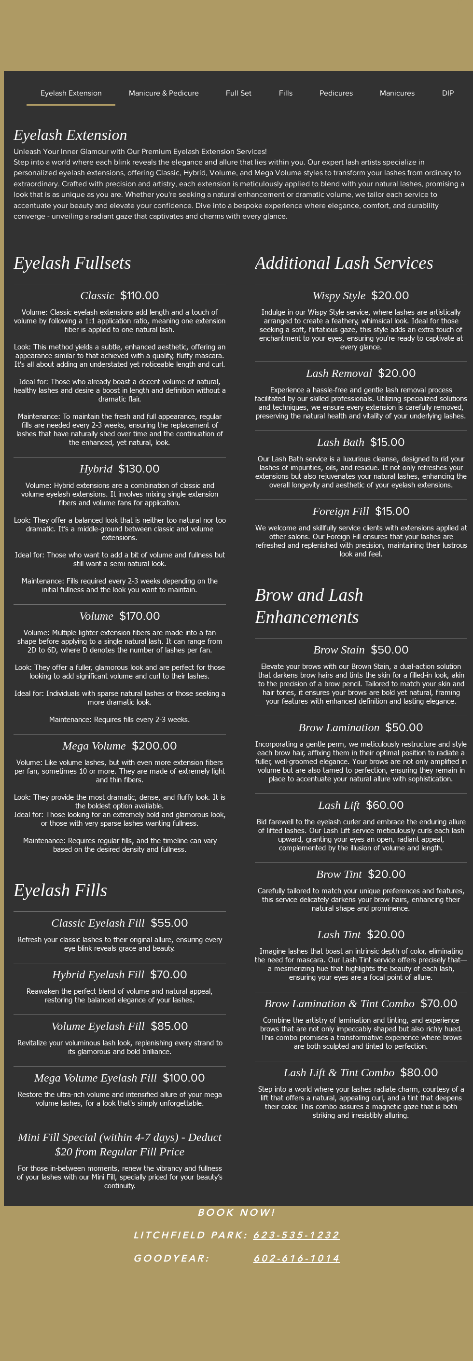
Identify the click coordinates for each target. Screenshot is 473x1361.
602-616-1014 (296, 1258)
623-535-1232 (296, 1235)
